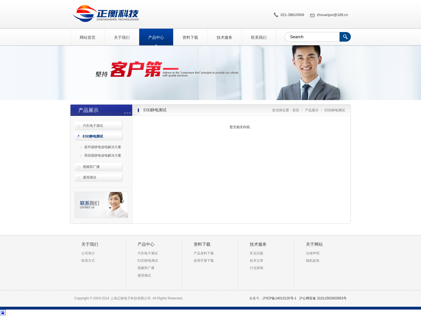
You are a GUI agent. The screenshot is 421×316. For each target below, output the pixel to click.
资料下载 (190, 37)
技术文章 (256, 261)
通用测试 (89, 177)
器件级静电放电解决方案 (102, 147)
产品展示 (312, 110)
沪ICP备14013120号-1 (279, 298)
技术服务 (224, 37)
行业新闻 (256, 268)
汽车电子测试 (93, 126)
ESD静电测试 (104, 13)
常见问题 (256, 253)
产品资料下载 (204, 253)
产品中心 (156, 37)
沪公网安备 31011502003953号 (323, 298)
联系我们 (259, 37)
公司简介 (88, 253)
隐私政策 (312, 261)
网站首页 (87, 37)
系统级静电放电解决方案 (102, 155)
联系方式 (88, 261)
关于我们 (122, 37)
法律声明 (312, 253)
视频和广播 (91, 167)
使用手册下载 (204, 261)
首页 (295, 110)
